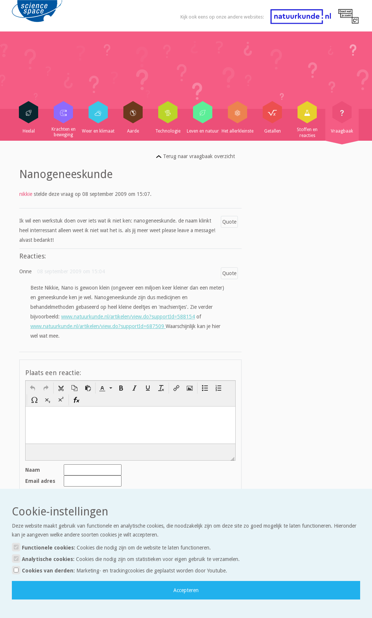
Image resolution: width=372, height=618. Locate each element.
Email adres (40, 481)
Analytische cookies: (126, 558)
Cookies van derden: (119, 570)
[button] (32, 388)
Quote (229, 222)
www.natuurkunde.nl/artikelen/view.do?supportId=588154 (128, 317)
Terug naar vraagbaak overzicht (195, 156)
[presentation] (33, 388)
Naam (32, 470)
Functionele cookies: (111, 547)
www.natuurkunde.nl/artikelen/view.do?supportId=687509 (98, 326)
